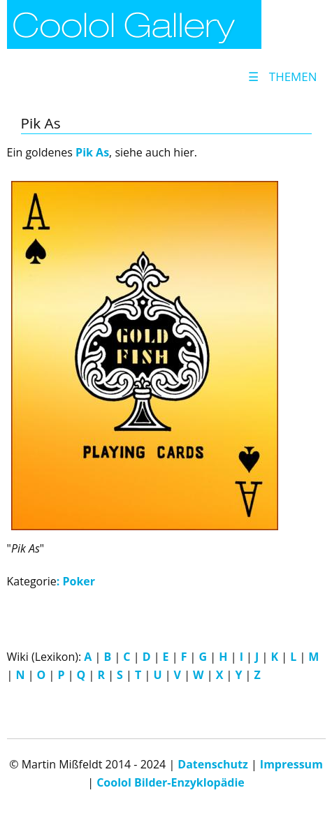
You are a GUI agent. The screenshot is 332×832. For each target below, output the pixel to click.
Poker (78, 581)
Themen (282, 76)
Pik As (92, 152)
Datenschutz (212, 764)
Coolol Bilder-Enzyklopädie (170, 782)
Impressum (291, 764)
